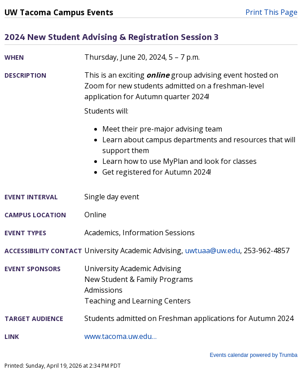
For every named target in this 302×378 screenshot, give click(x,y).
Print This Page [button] (271, 12)
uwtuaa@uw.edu (212, 250)
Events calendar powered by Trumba (254, 355)
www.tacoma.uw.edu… (120, 336)
